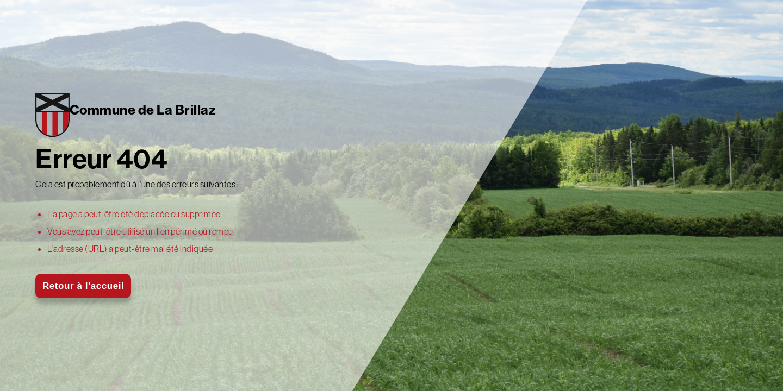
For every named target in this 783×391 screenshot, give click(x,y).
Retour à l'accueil (83, 286)
